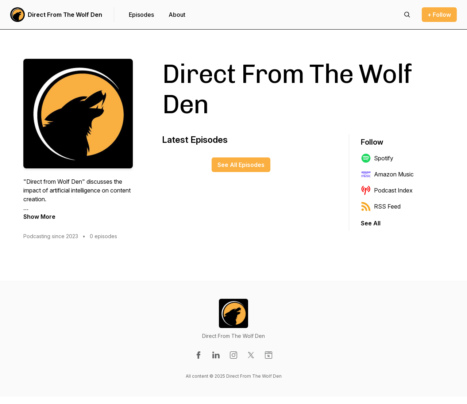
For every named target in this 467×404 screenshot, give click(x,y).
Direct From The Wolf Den (65, 14)
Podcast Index (387, 190)
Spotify (377, 158)
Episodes (141, 14)
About (177, 14)
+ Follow (439, 14)
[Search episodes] (407, 14)
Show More (39, 216)
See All (371, 223)
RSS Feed (381, 206)
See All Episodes (241, 164)
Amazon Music (387, 174)
